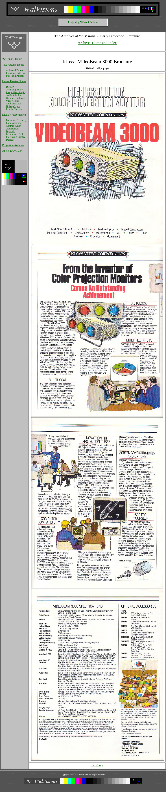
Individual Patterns (15, 73)
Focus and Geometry (16, 120)
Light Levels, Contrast (14, 107)
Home (12, 59)
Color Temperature (13, 127)
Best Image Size (15, 91)
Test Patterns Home (13, 64)
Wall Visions (12, 100)
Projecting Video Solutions (83, 22)
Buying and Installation (16, 93)
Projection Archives (13, 145)
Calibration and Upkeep (13, 105)
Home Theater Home (14, 81)
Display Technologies (13, 88)
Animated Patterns (15, 70)
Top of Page (97, 765)
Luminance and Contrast (13, 124)
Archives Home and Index (97, 43)
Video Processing (15, 135)
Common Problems (15, 98)
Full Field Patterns (15, 75)
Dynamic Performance (12, 132)
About (12, 151)
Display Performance (14, 114)
